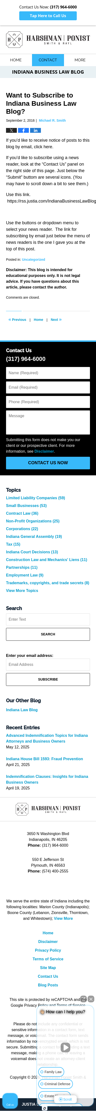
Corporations (22, 529)
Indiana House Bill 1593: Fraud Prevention (44, 759)
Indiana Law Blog (22, 710)
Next (56, 319)
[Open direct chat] (83, 999)
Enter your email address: (29, 656)
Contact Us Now (48, 463)
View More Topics (22, 591)
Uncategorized (33, 260)
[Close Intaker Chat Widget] (91, 999)
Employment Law (25, 575)
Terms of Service (48, 959)
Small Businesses (26, 506)
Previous (17, 319)
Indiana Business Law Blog (48, 39)
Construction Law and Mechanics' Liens (46, 560)
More (80, 60)
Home (16, 60)
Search (48, 634)
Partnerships (22, 568)
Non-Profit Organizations (32, 521)
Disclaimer (44, 452)
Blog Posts (48, 985)
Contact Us (48, 977)
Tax (13, 544)
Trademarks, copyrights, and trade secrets (47, 583)
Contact (48, 60)
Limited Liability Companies (35, 498)
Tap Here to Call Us (48, 15)
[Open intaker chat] (44, 1108)
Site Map (48, 968)
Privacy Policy (48, 951)
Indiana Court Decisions (32, 552)
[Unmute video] (65, 1047)
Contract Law (22, 514)
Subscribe (48, 680)
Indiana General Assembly (34, 537)
